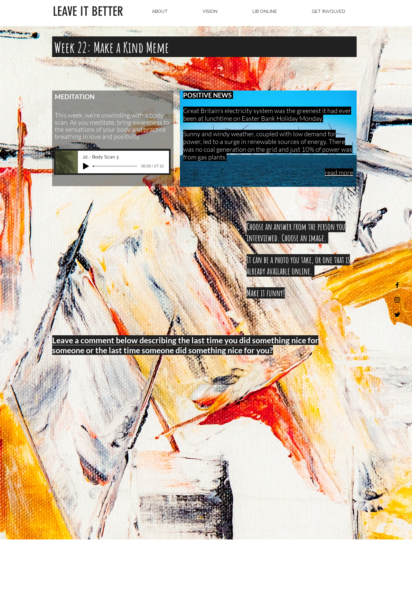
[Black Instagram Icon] (397, 300)
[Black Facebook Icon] (397, 285)
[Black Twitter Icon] (397, 315)
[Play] (86, 166)
